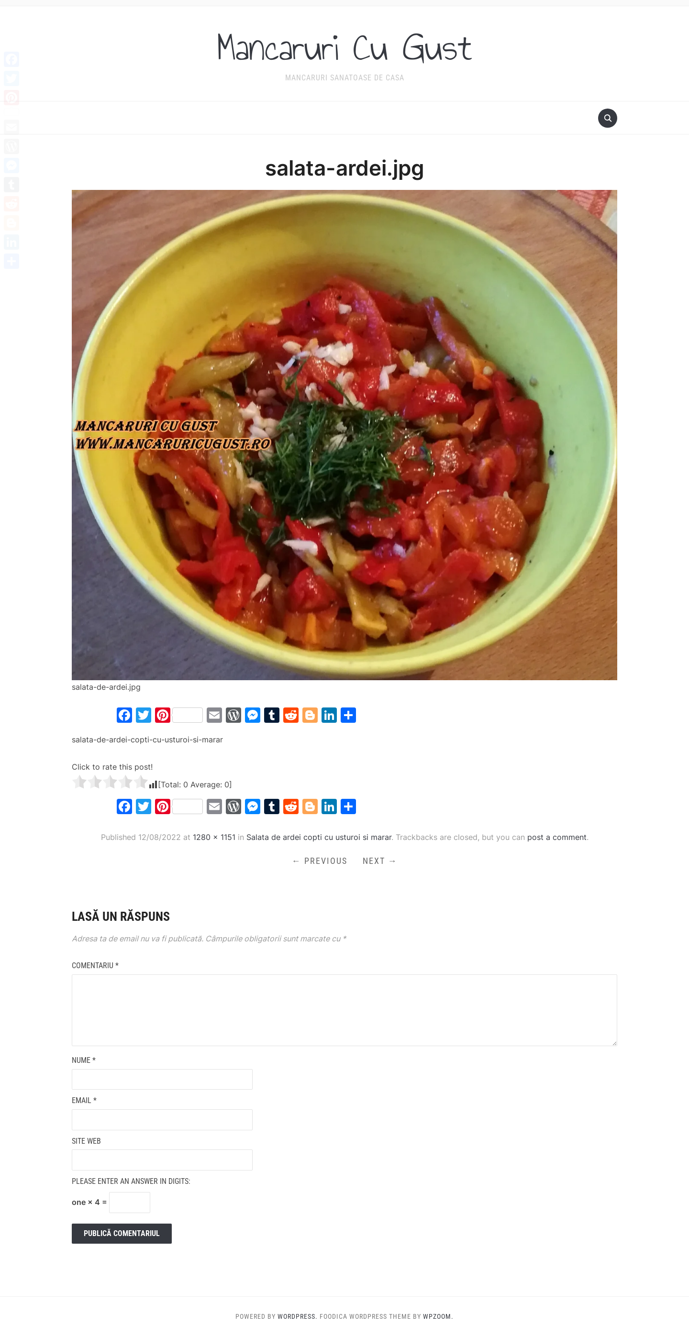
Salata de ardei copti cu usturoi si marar (318, 837)
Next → (380, 861)
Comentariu (95, 965)
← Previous (319, 861)
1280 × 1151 (214, 837)
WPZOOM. (438, 1316)
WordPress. (298, 1316)
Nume (84, 1060)
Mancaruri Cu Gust (344, 47)
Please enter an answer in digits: (131, 1181)
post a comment (557, 837)
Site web (86, 1141)
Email (84, 1100)
